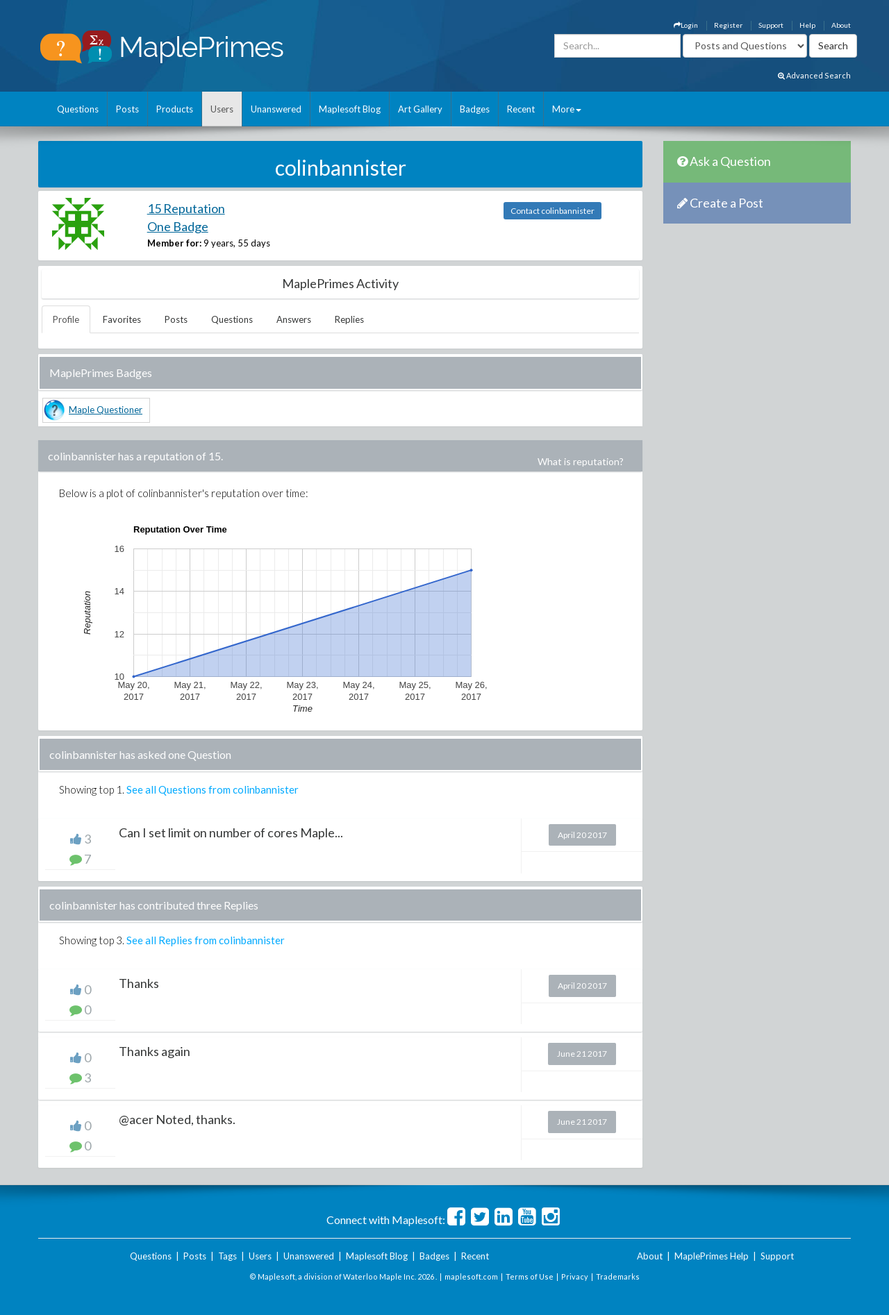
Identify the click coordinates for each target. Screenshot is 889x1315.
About (841, 25)
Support (770, 25)
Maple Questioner (105, 409)
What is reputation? (581, 461)
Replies (349, 319)
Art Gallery (420, 109)
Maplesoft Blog (350, 109)
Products (174, 109)
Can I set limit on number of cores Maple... (231, 832)
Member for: (174, 243)
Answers (293, 319)
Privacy (574, 1276)
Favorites (122, 319)
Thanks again (154, 1051)
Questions (78, 109)
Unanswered (276, 109)
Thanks (139, 983)
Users (221, 109)
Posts (127, 109)
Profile (66, 319)
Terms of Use (530, 1276)
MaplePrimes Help (711, 1256)
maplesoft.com (471, 1276)
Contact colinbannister (552, 211)
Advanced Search (814, 75)
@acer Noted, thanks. (177, 1119)
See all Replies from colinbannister (205, 940)
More (566, 109)
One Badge (177, 226)
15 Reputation (186, 208)
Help (807, 25)
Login (686, 25)
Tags (227, 1256)
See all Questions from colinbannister (212, 789)
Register (728, 25)
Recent (521, 109)
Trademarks (618, 1276)
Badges (475, 109)
